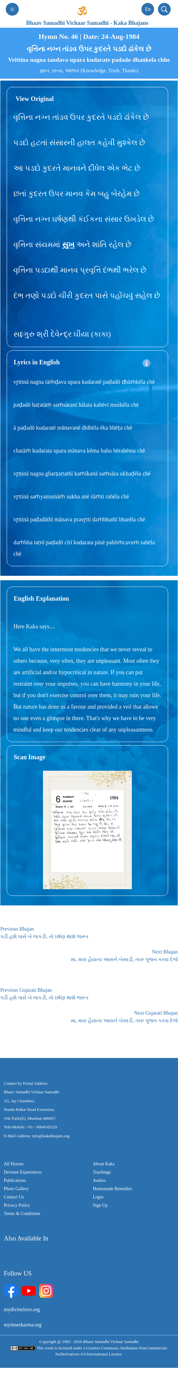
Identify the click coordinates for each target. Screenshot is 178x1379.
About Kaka (104, 1163)
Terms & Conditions (22, 1213)
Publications (15, 1180)
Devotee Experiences (23, 1172)
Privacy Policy (17, 1205)
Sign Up (100, 1205)
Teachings (102, 1172)
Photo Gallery (16, 1188)
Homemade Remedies (112, 1188)
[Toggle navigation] (12, 9)
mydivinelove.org (22, 1309)
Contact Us (14, 1197)
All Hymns (14, 1163)
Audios (99, 1180)
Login (98, 1197)
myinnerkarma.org (22, 1324)
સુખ (68, 244)
